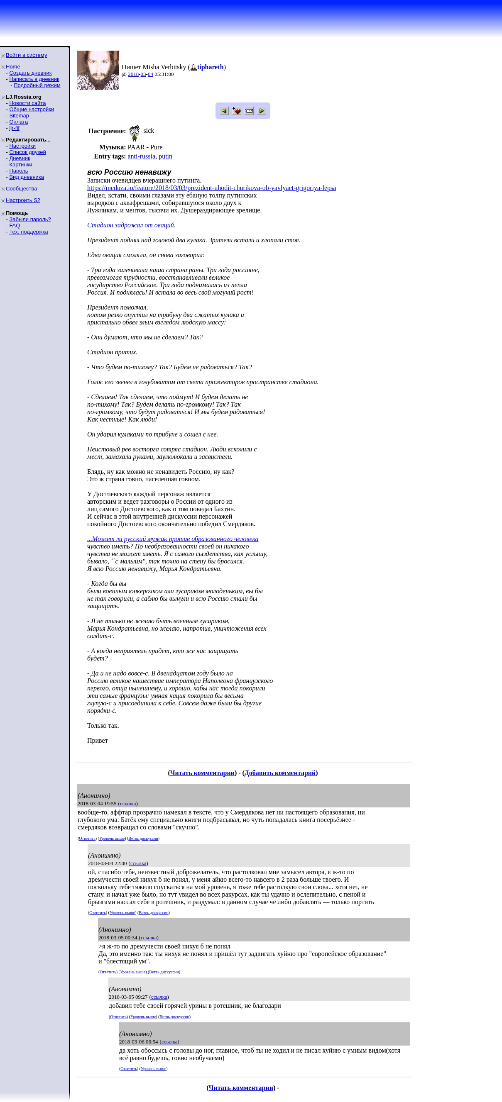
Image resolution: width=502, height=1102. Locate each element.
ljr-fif (14, 128)
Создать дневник (30, 73)
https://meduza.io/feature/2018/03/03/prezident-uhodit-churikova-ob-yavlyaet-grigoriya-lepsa (211, 187)
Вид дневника (26, 177)
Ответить (87, 838)
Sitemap (19, 115)
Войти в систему (26, 55)
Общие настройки (31, 109)
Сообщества (21, 188)
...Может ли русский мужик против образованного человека (173, 538)
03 (143, 74)
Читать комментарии (202, 772)
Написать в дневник (34, 79)
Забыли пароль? (30, 219)
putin (165, 156)
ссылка (128, 803)
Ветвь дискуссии (143, 838)
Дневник (19, 158)
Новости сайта (27, 103)
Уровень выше (112, 838)
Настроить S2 (23, 200)
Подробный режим (37, 85)
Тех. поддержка (28, 232)
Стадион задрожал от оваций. (131, 225)
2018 (133, 74)
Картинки (20, 164)
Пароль (18, 171)
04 (150, 74)
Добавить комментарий (280, 772)
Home (13, 66)
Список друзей (27, 152)
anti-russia (141, 156)
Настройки (22, 146)
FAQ (14, 225)
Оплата (18, 122)
